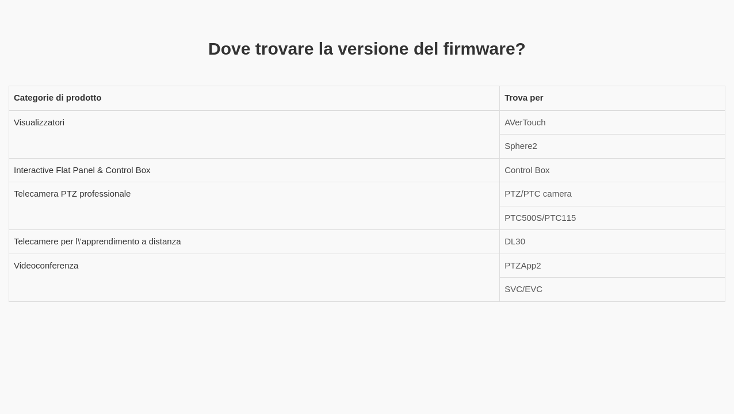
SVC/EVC (523, 289)
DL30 (514, 241)
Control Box (526, 170)
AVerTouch (524, 122)
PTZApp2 (522, 265)
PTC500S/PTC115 (540, 218)
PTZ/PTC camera (538, 193)
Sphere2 (520, 146)
